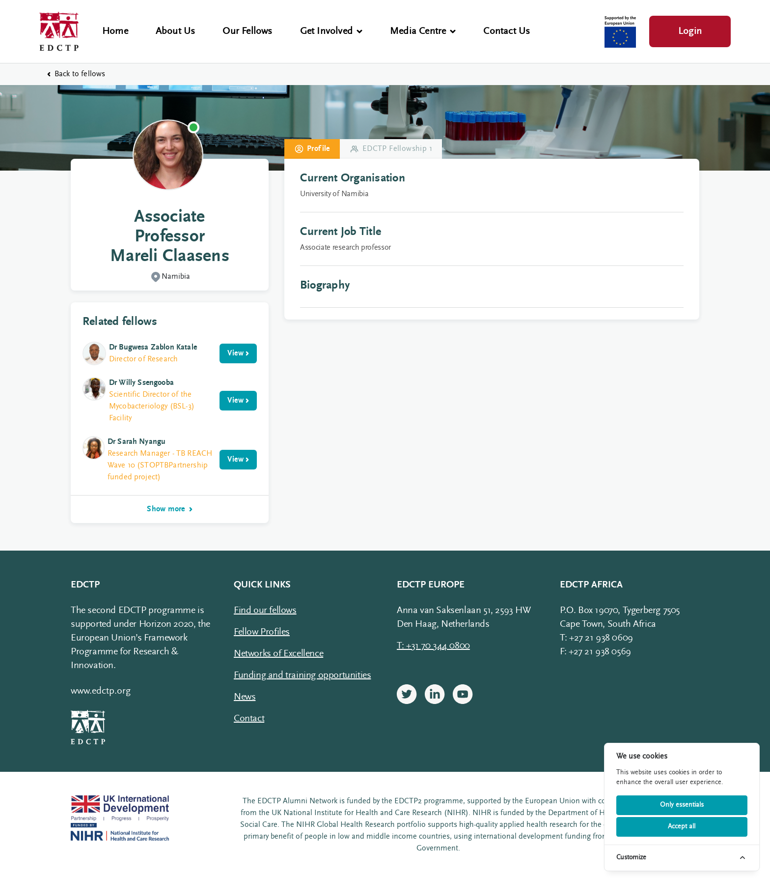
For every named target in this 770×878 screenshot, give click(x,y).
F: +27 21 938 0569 (595, 652)
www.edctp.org (101, 691)
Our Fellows (247, 31)
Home (115, 31)
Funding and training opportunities (302, 675)
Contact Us (506, 31)
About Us (175, 31)
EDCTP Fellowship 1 (391, 149)
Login (690, 31)
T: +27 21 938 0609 (596, 638)
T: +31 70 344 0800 (433, 646)
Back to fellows (76, 74)
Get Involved (331, 31)
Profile (312, 149)
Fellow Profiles (262, 632)
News (244, 697)
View (238, 353)
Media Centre (423, 31)
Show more (169, 509)
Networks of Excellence (278, 654)
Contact (249, 719)
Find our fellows (265, 610)
